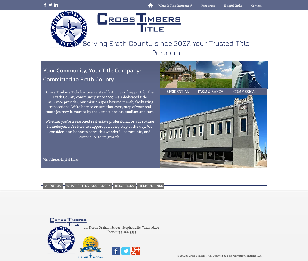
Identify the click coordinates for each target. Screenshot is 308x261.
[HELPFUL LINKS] (150, 186)
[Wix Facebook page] (116, 251)
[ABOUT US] (53, 186)
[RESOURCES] (124, 186)
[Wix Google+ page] (135, 251)
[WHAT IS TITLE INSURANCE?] (88, 186)
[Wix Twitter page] (125, 251)
